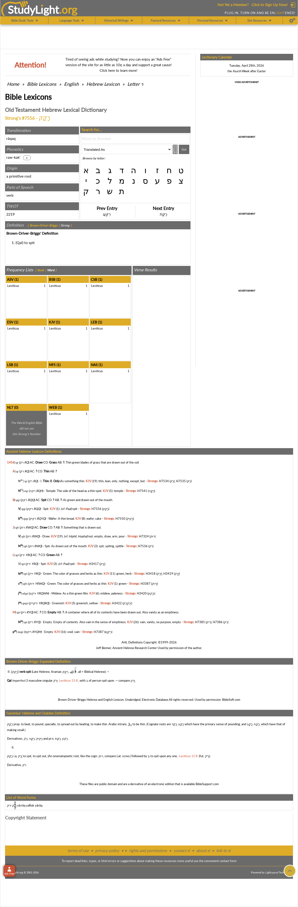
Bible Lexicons (41, 84)
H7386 (218, 622)
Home (13, 84)
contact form (228, 861)
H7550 (120, 518)
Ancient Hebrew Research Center (134, 648)
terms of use (78, 850)
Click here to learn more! (118, 70)
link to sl (223, 850)
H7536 (143, 546)
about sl (203, 850)
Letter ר (135, 84)
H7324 (144, 536)
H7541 (142, 491)
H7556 (96, 509)
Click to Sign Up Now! (269, 4)
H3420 (142, 593)
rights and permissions (148, 850)
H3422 (117, 603)
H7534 (164, 481)
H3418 (151, 574)
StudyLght (33, 9)
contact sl (181, 850)
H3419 (168, 574)
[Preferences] (292, 20)
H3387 (145, 583)
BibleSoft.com (231, 699)
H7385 (200, 622)
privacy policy (107, 850)
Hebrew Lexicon (103, 84)
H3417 (94, 564)
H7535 (181, 481)
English (71, 84)
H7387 (99, 632)
